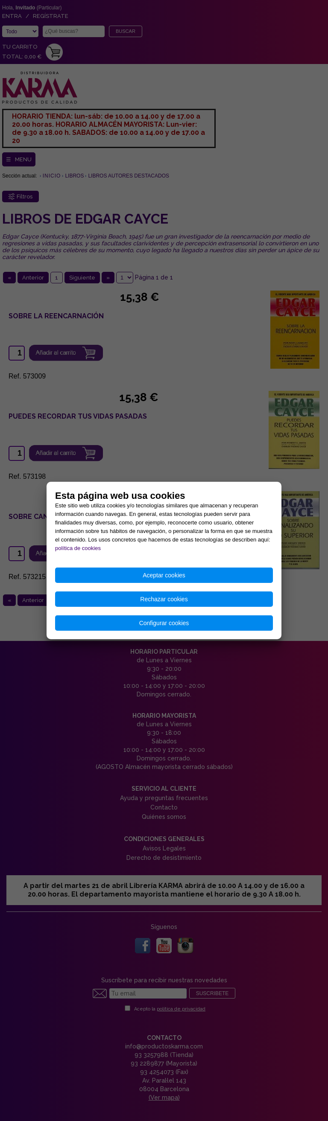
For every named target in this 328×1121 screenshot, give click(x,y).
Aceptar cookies (164, 575)
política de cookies (78, 548)
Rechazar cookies (163, 599)
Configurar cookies (164, 623)
